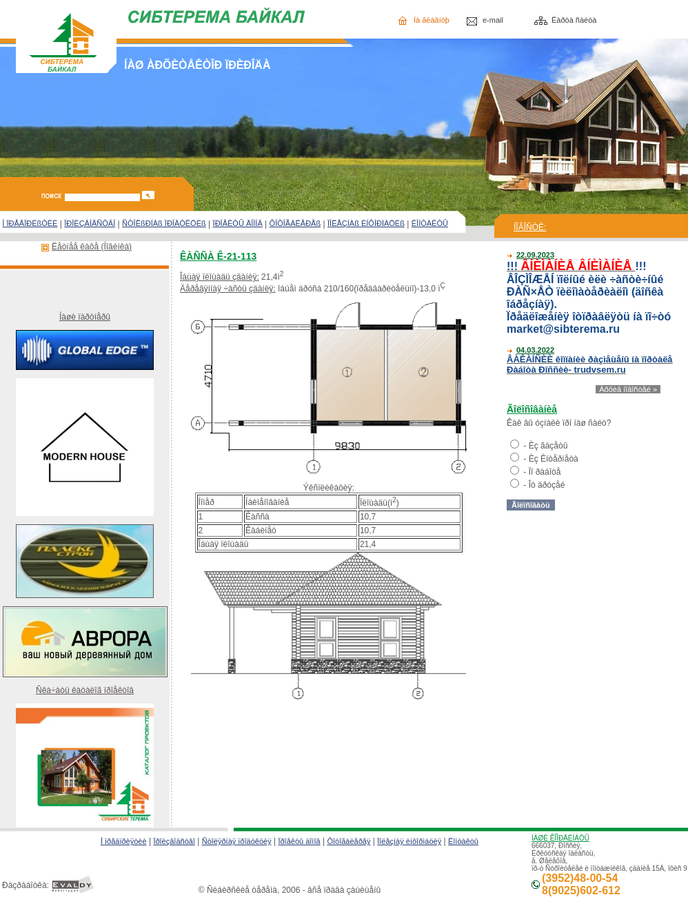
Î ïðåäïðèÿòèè (124, 841)
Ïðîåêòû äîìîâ (299, 841)
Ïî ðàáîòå (545, 472)
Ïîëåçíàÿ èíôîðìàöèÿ (409, 841)
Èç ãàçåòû (548, 446)
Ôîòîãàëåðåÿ (348, 841)
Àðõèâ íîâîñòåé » (628, 389)
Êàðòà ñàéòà (574, 20)
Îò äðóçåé (547, 485)
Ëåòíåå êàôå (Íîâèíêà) (92, 246)
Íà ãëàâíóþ (431, 20)
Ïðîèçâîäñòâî (174, 841)
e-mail (493, 20)
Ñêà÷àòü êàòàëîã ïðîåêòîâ (85, 690)
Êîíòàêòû (463, 841)
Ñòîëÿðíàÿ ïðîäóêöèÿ (237, 841)
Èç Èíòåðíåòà (553, 459)
